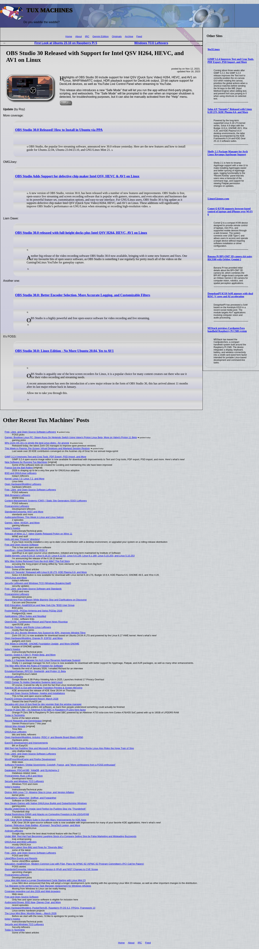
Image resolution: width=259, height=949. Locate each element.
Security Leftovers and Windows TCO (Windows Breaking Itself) (38, 583)
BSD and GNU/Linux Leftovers (21, 473)
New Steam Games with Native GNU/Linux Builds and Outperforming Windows (46, 803)
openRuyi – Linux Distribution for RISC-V (26, 550)
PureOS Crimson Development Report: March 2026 (31, 698)
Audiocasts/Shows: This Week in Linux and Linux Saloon (34, 517)
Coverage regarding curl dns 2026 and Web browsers (33, 891)
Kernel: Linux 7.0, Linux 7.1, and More (24, 478)
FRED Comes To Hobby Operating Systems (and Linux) (34, 682)
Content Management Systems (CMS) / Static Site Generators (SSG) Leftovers (46, 500)
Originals (117, 36)
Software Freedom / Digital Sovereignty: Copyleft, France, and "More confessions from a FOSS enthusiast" (60, 764)
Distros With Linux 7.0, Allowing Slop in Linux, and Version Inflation (39, 792)
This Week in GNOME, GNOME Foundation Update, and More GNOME (42, 643)
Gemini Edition (100, 36)
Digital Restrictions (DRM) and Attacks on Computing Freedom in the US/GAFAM (47, 814)
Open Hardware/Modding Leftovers (23, 484)
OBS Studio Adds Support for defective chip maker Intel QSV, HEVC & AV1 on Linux (77, 176)
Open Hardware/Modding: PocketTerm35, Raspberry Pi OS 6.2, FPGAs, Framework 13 (50, 907)
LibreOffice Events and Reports (21, 858)
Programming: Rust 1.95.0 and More (24, 775)
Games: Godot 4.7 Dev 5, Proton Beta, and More (30, 654)
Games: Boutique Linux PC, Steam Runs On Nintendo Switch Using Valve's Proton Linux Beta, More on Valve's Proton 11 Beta (71, 437)
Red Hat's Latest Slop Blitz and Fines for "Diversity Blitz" (34, 847)
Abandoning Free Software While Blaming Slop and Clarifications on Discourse (46, 599)
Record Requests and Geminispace (23, 720)
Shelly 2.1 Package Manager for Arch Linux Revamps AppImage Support (228, 153)
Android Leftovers (14, 676)
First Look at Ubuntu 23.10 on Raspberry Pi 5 (65, 43)
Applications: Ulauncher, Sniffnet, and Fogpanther (30, 797)
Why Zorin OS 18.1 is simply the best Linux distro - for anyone (37, 442)
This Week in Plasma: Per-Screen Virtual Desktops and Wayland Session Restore (47, 448)
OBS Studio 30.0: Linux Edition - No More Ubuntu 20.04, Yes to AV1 (64, 351)
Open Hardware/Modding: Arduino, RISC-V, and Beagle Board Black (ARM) (44, 737)
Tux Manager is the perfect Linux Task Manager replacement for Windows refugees (48, 885)
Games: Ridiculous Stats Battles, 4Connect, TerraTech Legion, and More (42, 825)
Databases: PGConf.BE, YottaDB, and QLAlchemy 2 (32, 770)
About (78, 36)
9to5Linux (214, 49)
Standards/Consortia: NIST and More (24, 511)
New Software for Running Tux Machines (26, 462)
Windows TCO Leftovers (151, 43)
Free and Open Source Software (22, 544)
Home (68, 36)
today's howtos (12, 528)
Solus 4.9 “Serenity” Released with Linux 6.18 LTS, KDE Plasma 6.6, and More (230, 111)
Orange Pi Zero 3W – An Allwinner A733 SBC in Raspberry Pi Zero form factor (45, 709)
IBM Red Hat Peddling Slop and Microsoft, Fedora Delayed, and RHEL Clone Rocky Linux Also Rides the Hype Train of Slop (69, 748)
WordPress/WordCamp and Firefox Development (30, 759)
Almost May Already (15, 726)
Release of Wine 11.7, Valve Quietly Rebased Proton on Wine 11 (38, 533)
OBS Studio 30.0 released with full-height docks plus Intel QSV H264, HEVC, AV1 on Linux (81, 233)
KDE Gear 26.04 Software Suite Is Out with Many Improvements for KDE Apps (45, 819)
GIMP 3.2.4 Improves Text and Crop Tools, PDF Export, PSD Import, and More (231, 60)
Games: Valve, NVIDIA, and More (22, 522)
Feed (139, 36)
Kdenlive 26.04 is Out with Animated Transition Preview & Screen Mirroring (43, 687)
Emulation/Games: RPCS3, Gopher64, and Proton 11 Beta (35, 671)
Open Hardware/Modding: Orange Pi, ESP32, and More (34, 638)
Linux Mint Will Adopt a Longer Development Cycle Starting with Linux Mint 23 (45, 880)
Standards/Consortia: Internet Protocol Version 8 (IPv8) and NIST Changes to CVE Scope (51, 869)
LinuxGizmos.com (218, 198)
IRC (87, 36)
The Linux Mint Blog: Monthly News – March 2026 (30, 913)
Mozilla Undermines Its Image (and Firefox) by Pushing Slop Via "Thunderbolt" (45, 808)
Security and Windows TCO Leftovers (24, 781)
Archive (129, 36)
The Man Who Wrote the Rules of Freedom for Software (34, 665)
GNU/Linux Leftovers (16, 731)
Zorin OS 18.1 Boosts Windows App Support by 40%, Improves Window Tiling (45, 632)
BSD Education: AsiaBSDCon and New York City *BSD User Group (40, 605)
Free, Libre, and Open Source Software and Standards (33, 588)
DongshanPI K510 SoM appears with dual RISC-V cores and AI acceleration (230, 295)
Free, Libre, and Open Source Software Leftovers (30, 431)
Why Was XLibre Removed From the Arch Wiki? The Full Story (37, 561)
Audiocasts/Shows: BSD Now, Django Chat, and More (33, 902)
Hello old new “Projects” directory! (22, 539)
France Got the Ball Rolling (19, 467)
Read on (66, 103)
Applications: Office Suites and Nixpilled (25, 616)
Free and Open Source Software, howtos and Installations (35, 693)
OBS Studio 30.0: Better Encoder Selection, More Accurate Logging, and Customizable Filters (82, 295)
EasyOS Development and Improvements (26, 742)
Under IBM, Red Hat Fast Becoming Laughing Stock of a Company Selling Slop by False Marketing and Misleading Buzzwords (70, 836)
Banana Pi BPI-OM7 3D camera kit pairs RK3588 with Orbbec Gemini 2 (230, 258)
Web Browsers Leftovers (17, 495)
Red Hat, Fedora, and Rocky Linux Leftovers (28, 627)
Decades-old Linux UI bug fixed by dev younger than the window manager (43, 704)
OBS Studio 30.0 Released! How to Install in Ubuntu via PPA (59, 130)
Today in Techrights (15, 566)
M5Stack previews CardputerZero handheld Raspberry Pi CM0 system (227, 330)
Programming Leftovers (17, 506)
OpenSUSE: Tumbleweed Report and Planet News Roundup (36, 621)
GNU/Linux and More (16, 577)
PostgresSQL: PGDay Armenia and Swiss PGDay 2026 (33, 610)
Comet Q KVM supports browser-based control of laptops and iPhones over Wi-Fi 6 (230, 211)
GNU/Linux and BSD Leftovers (21, 841)
